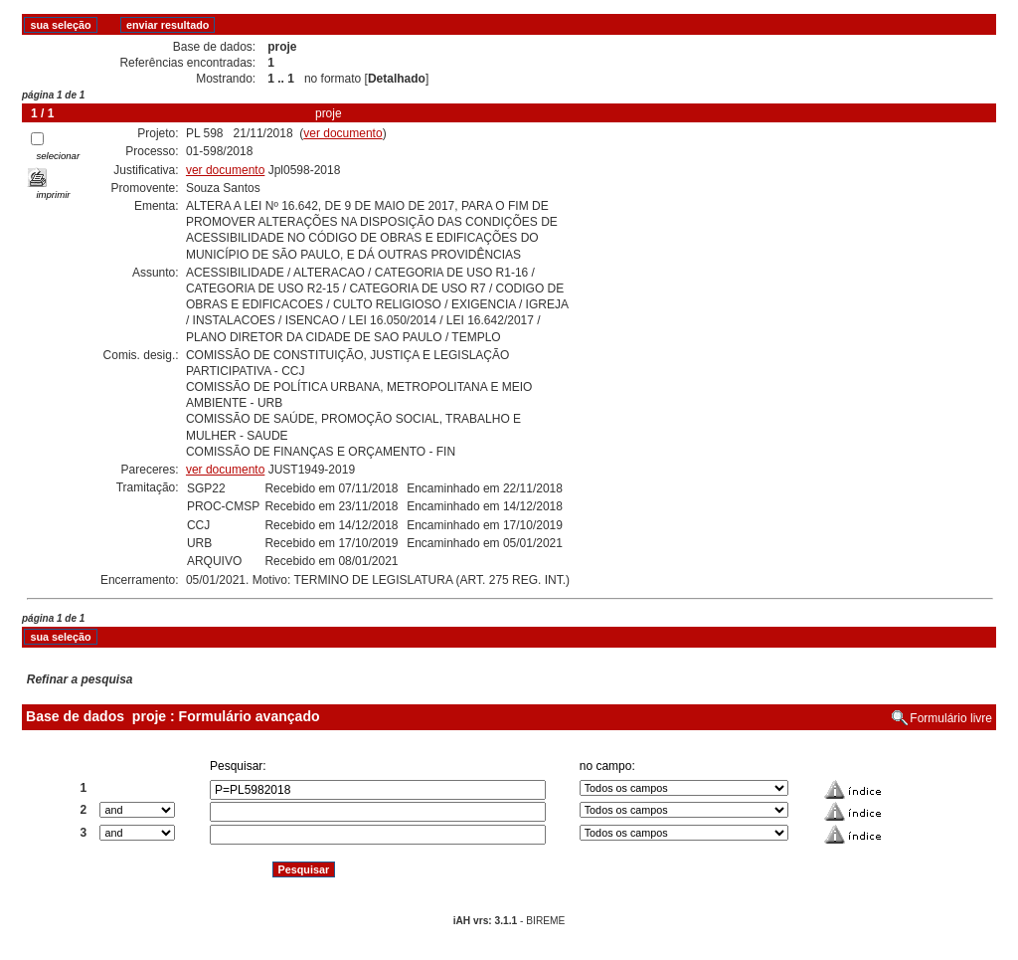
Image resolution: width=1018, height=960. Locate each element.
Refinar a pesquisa (80, 679)
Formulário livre (951, 718)
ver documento (342, 133)
